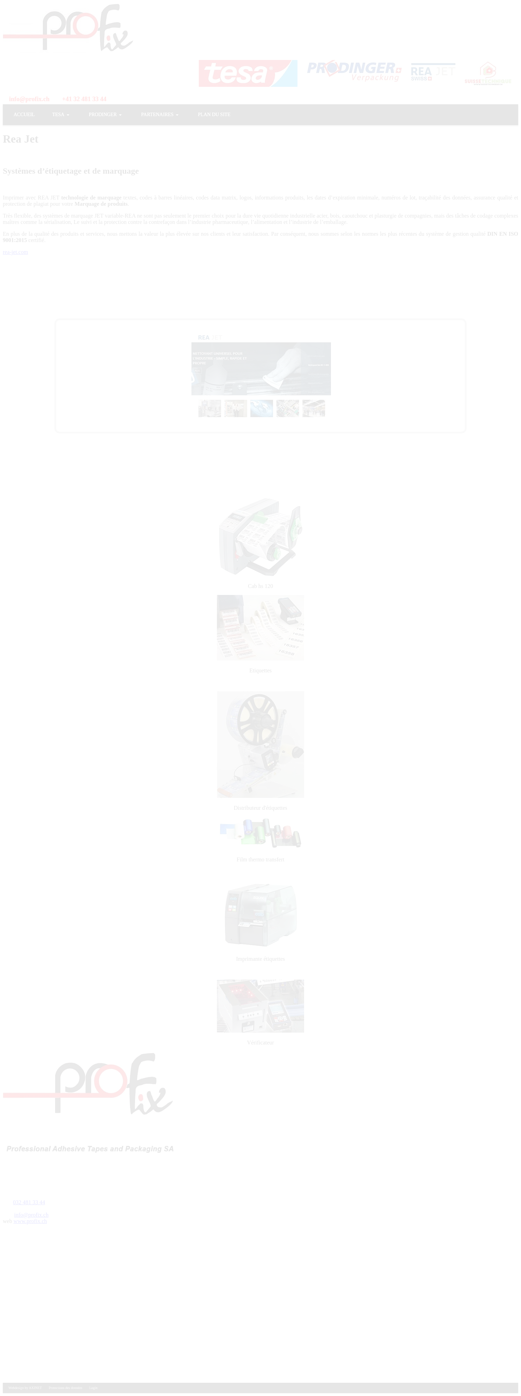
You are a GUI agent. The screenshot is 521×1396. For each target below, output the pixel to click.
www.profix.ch (30, 1221)
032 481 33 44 (29, 1202)
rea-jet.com (15, 252)
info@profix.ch (31, 1215)
